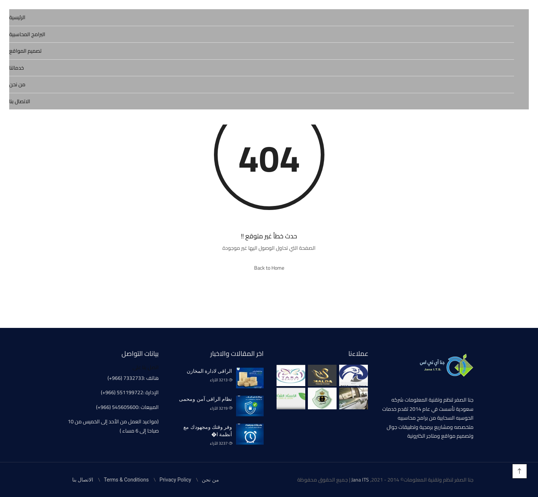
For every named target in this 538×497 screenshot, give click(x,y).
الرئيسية (17, 17)
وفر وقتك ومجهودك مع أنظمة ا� (207, 430)
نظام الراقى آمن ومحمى (205, 399)
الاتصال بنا (19, 101)
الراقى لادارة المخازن (209, 371)
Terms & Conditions (126, 480)
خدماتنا (16, 68)
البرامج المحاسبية (27, 34)
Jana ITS (360, 479)
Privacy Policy (175, 480)
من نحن (17, 84)
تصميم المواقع (25, 51)
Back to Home (269, 268)
